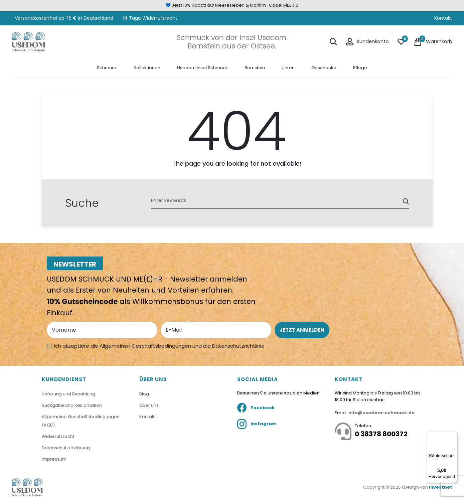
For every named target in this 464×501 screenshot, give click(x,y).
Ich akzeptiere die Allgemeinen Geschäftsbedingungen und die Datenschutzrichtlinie (159, 345)
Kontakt (443, 18)
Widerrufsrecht (58, 436)
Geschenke (323, 67)
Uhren (288, 67)
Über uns (149, 405)
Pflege (360, 67)
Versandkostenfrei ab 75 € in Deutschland (63, 18)
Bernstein (255, 67)
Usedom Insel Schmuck (202, 67)
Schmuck (107, 67)
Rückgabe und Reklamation (72, 405)
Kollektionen (147, 67)
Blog (144, 394)
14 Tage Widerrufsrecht (150, 18)
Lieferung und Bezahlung (68, 394)
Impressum (54, 458)
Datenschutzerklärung (66, 447)
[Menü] (453, 435)
